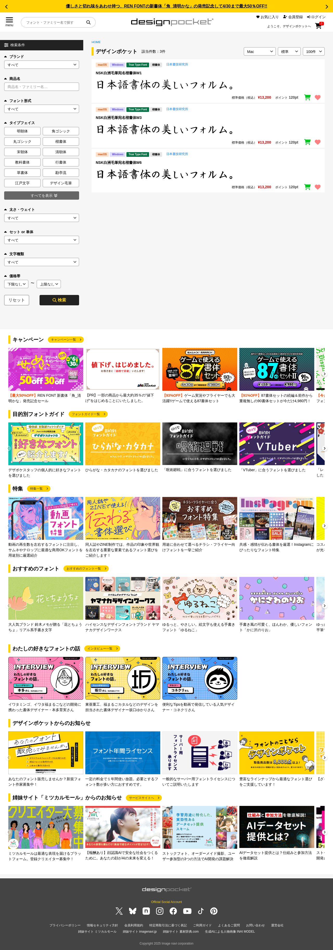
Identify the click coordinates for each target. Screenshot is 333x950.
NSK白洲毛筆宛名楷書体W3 (119, 118)
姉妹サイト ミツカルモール (97, 931)
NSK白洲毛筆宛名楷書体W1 (119, 73)
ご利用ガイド (202, 925)
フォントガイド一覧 (86, 414)
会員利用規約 (133, 925)
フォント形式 (17, 101)
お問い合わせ (255, 925)
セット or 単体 (18, 232)
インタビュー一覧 (99, 648)
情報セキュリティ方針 (102, 925)
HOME (96, 42)
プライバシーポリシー (65, 925)
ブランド (14, 57)
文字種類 (14, 254)
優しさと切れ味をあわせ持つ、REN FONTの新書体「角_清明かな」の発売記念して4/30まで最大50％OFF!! (166, 6)
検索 (59, 300)
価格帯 (12, 276)
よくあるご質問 (229, 925)
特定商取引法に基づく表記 (168, 925)
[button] (6, 7)
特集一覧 (36, 488)
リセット (16, 300)
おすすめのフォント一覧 (84, 568)
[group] (45, 376)
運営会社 (277, 925)
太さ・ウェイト (19, 209)
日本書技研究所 (177, 64)
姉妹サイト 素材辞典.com (180, 931)
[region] (208, 84)
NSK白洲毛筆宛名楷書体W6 (119, 162)
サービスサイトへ (141, 798)
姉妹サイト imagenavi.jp (140, 931)
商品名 (12, 79)
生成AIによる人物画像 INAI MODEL (230, 931)
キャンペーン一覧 (63, 339)
